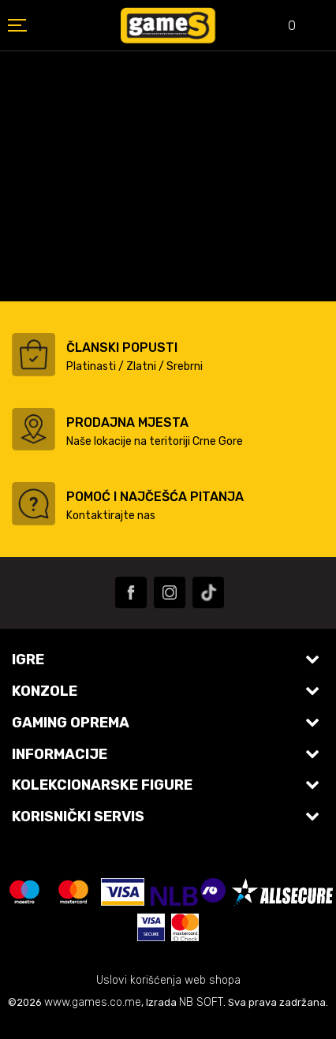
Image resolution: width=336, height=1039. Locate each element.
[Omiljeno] (281, 27)
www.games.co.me (92, 1002)
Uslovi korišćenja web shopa (168, 980)
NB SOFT (201, 1002)
